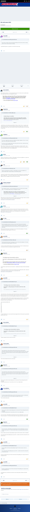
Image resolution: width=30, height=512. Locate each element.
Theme (11, 508)
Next (27, 32)
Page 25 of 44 (15, 32)
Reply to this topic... (5, 494)
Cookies (19, 508)
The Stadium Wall (8, 25)
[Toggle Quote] (2, 39)
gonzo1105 (13, 39)
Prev (3, 32)
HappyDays (3, 24)
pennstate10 (13, 138)
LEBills (12, 112)
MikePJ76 (13, 281)
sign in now (21, 489)
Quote (4, 50)
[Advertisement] (15, 14)
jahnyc (12, 168)
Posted (6, 110)
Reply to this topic (15, 28)
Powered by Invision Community (15, 510)
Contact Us (15, 508)
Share (7, 499)
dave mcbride (13, 186)
